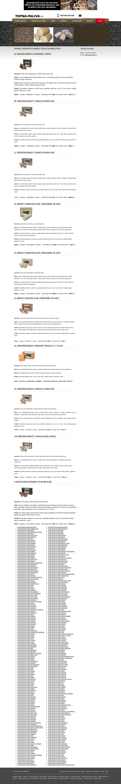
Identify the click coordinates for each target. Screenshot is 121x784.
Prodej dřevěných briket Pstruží (56, 685)
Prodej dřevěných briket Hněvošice (57, 587)
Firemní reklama (87, 778)
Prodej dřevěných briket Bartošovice (57, 529)
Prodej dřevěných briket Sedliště (56, 700)
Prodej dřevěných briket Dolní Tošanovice (59, 571)
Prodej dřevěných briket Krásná (25, 626)
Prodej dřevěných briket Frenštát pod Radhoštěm (61, 574)
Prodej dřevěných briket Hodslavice (57, 588)
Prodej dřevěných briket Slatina (56, 703)
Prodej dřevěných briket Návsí (56, 659)
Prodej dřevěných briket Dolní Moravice (28, 571)
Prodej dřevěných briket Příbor (25, 685)
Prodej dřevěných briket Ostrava (26, 674)
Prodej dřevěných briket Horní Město (58, 595)
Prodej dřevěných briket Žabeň (25, 763)
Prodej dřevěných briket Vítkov (25, 752)
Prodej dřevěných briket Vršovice (26, 756)
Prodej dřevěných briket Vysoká (25, 758)
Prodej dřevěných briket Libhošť (25, 637)
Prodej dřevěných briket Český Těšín (27, 559)
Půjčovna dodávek (64, 778)
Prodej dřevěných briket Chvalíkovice (58, 606)
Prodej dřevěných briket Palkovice (57, 676)
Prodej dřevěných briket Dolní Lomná (27, 535)
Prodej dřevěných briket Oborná (56, 668)
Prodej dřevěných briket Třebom (26, 739)
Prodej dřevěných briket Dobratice (26, 566)
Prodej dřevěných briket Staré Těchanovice (59, 714)
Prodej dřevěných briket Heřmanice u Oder (59, 580)
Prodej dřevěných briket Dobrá (56, 564)
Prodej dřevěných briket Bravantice (26, 546)
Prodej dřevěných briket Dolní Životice (27, 572)
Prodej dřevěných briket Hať (55, 579)
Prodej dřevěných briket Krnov (25, 629)
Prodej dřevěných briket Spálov (56, 710)
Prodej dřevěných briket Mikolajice (26, 651)
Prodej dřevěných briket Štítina (56, 731)
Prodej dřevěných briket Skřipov (25, 703)
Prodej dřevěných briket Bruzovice (26, 550)
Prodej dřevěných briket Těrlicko (56, 732)
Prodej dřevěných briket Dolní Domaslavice (59, 567)
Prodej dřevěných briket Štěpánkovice (27, 731)
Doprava (63, 21)
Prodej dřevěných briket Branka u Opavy (59, 543)
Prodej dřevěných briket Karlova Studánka (59, 616)
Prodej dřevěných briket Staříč (56, 716)
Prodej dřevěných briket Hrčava (25, 603)
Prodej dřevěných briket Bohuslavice (58, 540)
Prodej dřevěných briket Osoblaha (57, 672)
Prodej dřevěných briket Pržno (56, 684)
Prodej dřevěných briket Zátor (25, 760)
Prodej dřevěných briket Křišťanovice (27, 630)
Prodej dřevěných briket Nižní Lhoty (57, 661)
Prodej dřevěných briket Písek (25, 682)
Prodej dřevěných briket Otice (25, 676)
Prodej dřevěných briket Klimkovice (57, 619)
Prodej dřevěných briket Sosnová (26, 710)
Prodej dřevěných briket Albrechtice (26, 527)
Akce (100, 21)
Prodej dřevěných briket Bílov (56, 533)
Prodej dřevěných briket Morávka (26, 656)
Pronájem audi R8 (75, 776)
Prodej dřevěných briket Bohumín (26, 540)
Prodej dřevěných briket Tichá (56, 734)
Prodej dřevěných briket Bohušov (26, 541)
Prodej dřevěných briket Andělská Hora (27, 529)
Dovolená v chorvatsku (76, 778)
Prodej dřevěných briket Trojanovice (27, 737)
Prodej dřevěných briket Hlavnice (57, 584)
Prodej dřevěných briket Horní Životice (27, 598)
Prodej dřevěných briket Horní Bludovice (59, 592)
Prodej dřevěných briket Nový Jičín (57, 666)
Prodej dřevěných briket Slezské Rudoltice (28, 706)
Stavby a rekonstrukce (24, 778)
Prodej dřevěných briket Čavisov (56, 556)
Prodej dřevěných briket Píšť (55, 682)
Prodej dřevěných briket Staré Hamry (27, 713)
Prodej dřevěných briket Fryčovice (26, 575)
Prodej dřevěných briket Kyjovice (26, 634)
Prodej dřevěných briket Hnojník (26, 588)
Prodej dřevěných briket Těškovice (26, 734)
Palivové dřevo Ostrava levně (39, 778)
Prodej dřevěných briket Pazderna (57, 677)
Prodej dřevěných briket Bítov (25, 538)
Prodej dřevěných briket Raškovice (26, 690)
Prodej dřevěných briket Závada (56, 760)
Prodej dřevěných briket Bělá (55, 530)
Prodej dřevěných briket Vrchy (56, 755)
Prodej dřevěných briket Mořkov (25, 658)
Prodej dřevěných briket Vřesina (56, 756)
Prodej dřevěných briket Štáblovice (57, 729)
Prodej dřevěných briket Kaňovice (26, 616)
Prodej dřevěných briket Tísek (25, 735)
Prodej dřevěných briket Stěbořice (26, 718)
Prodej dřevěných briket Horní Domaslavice (29, 593)
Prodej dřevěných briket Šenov (56, 726)
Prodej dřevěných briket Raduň (56, 689)
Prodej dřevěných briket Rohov (25, 692)
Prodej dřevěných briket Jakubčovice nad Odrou (30, 609)
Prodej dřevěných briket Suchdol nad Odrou (29, 722)
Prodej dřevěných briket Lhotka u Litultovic (59, 635)
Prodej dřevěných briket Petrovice (26, 679)
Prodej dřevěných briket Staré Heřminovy (59, 713)
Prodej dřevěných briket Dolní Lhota (27, 569)
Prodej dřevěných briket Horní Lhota (57, 593)
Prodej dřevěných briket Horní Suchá (27, 596)
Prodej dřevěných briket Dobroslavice (58, 566)
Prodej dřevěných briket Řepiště (26, 700)
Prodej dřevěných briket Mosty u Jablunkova (60, 658)
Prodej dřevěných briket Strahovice (26, 719)
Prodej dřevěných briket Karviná (56, 617)
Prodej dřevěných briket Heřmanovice (58, 582)
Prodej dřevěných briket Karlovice (26, 617)
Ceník (53, 21)
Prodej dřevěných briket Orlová (25, 672)
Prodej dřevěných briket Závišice (26, 761)
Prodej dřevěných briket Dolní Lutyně (58, 569)
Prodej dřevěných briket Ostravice (57, 674)
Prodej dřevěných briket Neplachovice (27, 661)
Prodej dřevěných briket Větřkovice (26, 537)
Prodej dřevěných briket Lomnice (26, 640)
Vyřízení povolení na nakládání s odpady (59, 776)
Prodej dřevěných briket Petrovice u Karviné (59, 679)
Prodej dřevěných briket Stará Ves (26, 711)
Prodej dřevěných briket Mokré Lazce (27, 655)
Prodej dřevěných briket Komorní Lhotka (59, 621)
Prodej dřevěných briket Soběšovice (57, 708)
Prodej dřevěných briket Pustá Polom (27, 687)
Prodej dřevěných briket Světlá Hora (27, 724)
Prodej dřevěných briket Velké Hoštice (58, 748)
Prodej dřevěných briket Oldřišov (26, 671)
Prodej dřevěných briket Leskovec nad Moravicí (60, 634)
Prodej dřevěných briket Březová (56, 550)
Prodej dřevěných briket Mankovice (26, 647)
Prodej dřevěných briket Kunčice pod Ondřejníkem (30, 632)
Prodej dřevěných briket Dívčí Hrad (57, 563)
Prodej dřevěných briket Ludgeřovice (58, 642)
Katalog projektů (17, 776)
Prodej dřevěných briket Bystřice (26, 554)
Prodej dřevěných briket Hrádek (56, 601)
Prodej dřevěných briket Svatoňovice (58, 722)
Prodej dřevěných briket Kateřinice (26, 619)
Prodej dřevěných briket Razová (56, 690)
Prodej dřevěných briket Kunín (56, 632)
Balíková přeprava (53, 778)
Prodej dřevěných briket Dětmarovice (58, 561)
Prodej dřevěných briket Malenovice (57, 645)
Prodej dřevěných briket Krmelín (56, 627)
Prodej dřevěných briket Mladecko (57, 653)
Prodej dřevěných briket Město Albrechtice (59, 648)
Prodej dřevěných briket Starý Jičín (26, 716)
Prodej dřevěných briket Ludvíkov (26, 643)
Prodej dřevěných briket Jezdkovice (27, 613)
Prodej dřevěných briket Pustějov (57, 687)
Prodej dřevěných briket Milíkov (56, 651)
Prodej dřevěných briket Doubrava (57, 572)
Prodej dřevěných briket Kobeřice (26, 621)
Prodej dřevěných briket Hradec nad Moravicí (29, 601)
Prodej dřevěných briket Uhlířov (25, 742)
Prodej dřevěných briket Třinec (25, 740)
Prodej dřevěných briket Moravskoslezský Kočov (61, 656)
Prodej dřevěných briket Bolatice (56, 541)
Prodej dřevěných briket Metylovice (26, 650)
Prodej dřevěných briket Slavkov (26, 705)
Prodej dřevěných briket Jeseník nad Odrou (59, 611)
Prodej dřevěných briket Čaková (26, 556)
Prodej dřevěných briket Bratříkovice (57, 545)
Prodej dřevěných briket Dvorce (25, 574)
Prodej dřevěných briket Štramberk (26, 732)
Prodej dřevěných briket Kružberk (57, 629)
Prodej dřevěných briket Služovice (57, 706)
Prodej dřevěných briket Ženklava (57, 763)
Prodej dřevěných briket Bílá (55, 532)
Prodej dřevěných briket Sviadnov (57, 724)
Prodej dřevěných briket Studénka (26, 721)
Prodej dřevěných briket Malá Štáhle (27, 645)
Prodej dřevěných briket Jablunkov (26, 608)
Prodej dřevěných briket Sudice (56, 721)
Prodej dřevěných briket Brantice (26, 545)
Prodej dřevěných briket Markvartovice (58, 647)
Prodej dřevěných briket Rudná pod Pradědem (60, 693)
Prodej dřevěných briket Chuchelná (26, 606)
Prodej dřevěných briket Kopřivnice (26, 622)
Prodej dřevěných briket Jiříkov (25, 614)
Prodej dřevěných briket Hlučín (25, 587)
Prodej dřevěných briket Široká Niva (27, 729)
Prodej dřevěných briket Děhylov (26, 561)
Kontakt (90, 21)
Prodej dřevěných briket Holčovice (57, 590)
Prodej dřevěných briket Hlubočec (57, 585)
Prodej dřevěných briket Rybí (56, 695)
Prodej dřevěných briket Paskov (25, 677)
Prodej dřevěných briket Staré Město (27, 714)
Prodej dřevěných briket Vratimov (26, 753)
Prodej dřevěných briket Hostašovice (58, 598)
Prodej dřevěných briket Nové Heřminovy (28, 664)
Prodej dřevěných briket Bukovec (57, 553)
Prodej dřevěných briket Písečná (56, 680)
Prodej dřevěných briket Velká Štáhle (27, 747)
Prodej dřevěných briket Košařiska (57, 622)
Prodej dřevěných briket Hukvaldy (57, 603)
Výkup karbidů (43, 776)
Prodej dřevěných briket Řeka (56, 698)
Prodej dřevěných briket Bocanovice (57, 538)
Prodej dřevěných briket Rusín (25, 695)
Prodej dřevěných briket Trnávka (56, 735)
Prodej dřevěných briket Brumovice (57, 546)
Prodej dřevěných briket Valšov (25, 745)
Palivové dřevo (97, 778)
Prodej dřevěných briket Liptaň (25, 638)
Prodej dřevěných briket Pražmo (26, 684)
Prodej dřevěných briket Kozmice (57, 624)
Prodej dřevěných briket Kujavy (56, 630)
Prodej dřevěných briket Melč (25, 648)
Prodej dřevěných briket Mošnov (26, 659)
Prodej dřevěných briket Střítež (56, 719)
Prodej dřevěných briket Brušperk (57, 548)
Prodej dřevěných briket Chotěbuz (57, 605)
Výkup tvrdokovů (33, 776)
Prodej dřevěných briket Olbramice (57, 669)
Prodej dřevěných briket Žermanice (26, 765)
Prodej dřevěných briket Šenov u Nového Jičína (30, 727)
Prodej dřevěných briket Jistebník (57, 614)
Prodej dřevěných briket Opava (56, 671)
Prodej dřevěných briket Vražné (56, 753)
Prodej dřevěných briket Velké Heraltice (28, 748)
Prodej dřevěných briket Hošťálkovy (27, 600)
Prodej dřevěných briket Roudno (26, 693)
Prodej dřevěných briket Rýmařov (57, 697)
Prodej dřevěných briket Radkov (26, 689)
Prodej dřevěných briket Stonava (56, 718)
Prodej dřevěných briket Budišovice (26, 553)
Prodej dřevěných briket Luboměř (57, 640)
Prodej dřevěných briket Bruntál (25, 548)
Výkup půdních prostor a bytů (89, 776)
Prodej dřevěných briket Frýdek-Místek (58, 575)
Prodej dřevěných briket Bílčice (25, 533)
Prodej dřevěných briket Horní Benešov (28, 592)
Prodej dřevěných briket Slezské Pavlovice (59, 705)
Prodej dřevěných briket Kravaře (26, 627)
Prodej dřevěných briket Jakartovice (57, 608)
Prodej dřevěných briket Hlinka (25, 585)
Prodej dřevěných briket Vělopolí (26, 750)
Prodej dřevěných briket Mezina (56, 650)
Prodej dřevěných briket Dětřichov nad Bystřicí (29, 563)
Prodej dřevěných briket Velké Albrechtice (59, 747)
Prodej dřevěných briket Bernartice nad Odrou (29, 532)
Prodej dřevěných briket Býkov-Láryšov (58, 554)
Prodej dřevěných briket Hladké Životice (28, 584)
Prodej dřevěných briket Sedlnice (26, 701)
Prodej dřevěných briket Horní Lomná (27, 595)
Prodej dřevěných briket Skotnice (57, 701)
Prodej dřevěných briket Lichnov (56, 637)
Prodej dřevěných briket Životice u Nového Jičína (61, 765)
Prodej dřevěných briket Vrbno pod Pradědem (29, 755)
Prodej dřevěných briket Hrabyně (57, 600)
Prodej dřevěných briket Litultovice (57, 638)
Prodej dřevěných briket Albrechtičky (57, 527)
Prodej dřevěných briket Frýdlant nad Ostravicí (29, 577)
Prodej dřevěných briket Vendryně (57, 535)
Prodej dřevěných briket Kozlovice (26, 624)
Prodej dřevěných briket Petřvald (26, 680)
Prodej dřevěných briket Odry (25, 669)
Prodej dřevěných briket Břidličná (26, 551)
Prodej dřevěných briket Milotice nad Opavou (29, 653)
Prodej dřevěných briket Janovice (26, 611)
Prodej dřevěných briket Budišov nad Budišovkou (61, 551)
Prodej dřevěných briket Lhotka (25, 635)
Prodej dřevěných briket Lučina (25, 642)
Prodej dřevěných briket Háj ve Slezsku (28, 579)
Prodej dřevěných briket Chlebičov (26, 605)
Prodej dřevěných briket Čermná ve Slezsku (59, 558)
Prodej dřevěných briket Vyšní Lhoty (57, 758)
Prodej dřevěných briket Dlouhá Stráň (27, 564)
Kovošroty (25, 776)
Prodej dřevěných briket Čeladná (26, 558)
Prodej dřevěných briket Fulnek (56, 577)
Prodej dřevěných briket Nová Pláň (57, 663)
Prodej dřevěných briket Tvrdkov (56, 740)
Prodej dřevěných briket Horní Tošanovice (59, 596)
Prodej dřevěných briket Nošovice (26, 663)
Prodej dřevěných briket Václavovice (57, 744)
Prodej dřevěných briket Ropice (56, 692)
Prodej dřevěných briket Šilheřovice (57, 727)
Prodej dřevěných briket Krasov (56, 626)
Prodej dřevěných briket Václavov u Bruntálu (29, 744)
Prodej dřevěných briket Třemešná (57, 739)
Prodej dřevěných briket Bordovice (26, 543)
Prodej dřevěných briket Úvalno (56, 742)
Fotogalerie (77, 21)
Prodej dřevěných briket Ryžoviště (26, 698)
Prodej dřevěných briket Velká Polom (58, 745)
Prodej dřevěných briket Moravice (57, 655)
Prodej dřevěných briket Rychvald (26, 697)
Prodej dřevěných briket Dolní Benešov (27, 567)
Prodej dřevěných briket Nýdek (25, 668)
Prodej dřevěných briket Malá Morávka (58, 643)
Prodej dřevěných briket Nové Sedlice (27, 666)
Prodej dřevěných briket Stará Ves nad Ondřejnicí (61, 711)
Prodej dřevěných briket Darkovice (57, 559)
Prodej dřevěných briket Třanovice (57, 737)
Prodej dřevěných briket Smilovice (26, 708)
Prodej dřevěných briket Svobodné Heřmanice (29, 726)
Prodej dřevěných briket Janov (56, 609)
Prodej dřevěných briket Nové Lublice (58, 664)
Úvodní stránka (21, 21)
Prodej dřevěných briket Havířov (26, 580)
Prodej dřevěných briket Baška (25, 530)
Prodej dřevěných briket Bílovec (56, 537)
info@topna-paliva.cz (91, 55)
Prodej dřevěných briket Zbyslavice (57, 761)
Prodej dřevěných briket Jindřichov (57, 613)
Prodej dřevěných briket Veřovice (57, 750)
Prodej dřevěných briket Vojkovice (57, 752)
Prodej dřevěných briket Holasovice (26, 590)
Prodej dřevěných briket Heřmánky (26, 582)
